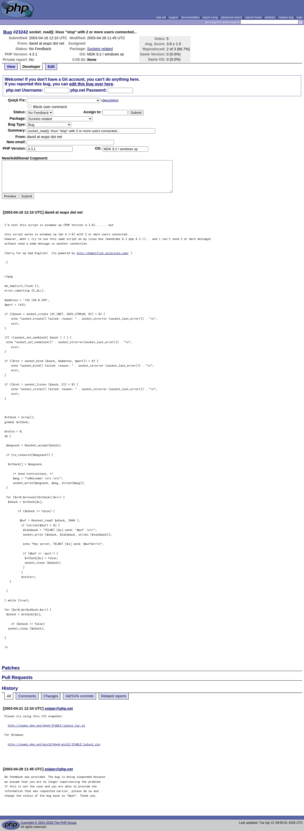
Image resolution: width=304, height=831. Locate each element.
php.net (161, 17)
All (9, 696)
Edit (51, 66)
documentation (190, 17)
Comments (27, 696)
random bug (286, 17)
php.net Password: (88, 90)
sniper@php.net (59, 708)
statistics (270, 17)
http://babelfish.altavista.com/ (103, 253)
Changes (50, 696)
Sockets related (100, 49)
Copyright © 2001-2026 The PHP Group (48, 823)
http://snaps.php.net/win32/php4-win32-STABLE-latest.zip (54, 744)
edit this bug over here (91, 84)
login (300, 17)
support (173, 17)
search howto (253, 17)
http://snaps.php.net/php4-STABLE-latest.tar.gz (46, 725)
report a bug (210, 17)
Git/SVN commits (79, 696)
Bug (7, 32)
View (11, 66)
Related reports (113, 696)
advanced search (231, 17)
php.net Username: (24, 90)
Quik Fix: (17, 100)
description (110, 100)
